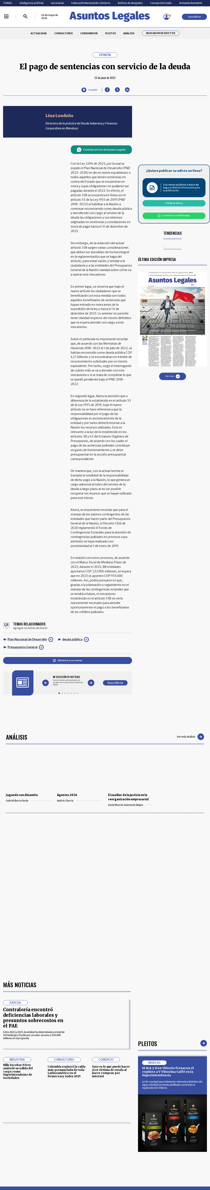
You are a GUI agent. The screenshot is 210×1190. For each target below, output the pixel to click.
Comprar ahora (174, 203)
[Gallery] (68, 681)
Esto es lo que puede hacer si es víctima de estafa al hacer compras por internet (111, 1071)
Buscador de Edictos (160, 33)
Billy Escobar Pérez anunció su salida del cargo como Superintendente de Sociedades (18, 1071)
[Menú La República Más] (6, 16)
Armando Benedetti (190, 3)
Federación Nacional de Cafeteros (90, 3)
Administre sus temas (67, 660)
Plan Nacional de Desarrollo (27, 639)
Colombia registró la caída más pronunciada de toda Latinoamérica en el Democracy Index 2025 (66, 1071)
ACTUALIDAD (39, 33)
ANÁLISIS (128, 33)
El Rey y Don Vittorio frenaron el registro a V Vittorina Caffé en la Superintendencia (168, 1071)
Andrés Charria (79, 800)
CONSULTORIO (63, 33)
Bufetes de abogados (130, 3)
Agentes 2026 (67, 795)
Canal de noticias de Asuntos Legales (101, 149)
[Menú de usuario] (166, 17)
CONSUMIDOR (89, 33)
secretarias (57, 3)
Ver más (172, 376)
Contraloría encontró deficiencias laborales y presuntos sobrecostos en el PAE (33, 1018)
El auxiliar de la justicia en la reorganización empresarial (128, 797)
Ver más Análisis (190, 736)
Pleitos (147, 1043)
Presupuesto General (23, 647)
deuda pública (72, 639)
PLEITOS (110, 33)
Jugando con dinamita (22, 795)
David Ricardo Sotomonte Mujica (130, 804)
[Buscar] (25, 16)
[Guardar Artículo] (89, 89)
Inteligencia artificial (31, 3)
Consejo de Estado (161, 3)
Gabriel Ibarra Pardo (28, 800)
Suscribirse (194, 16)
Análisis (16, 736)
